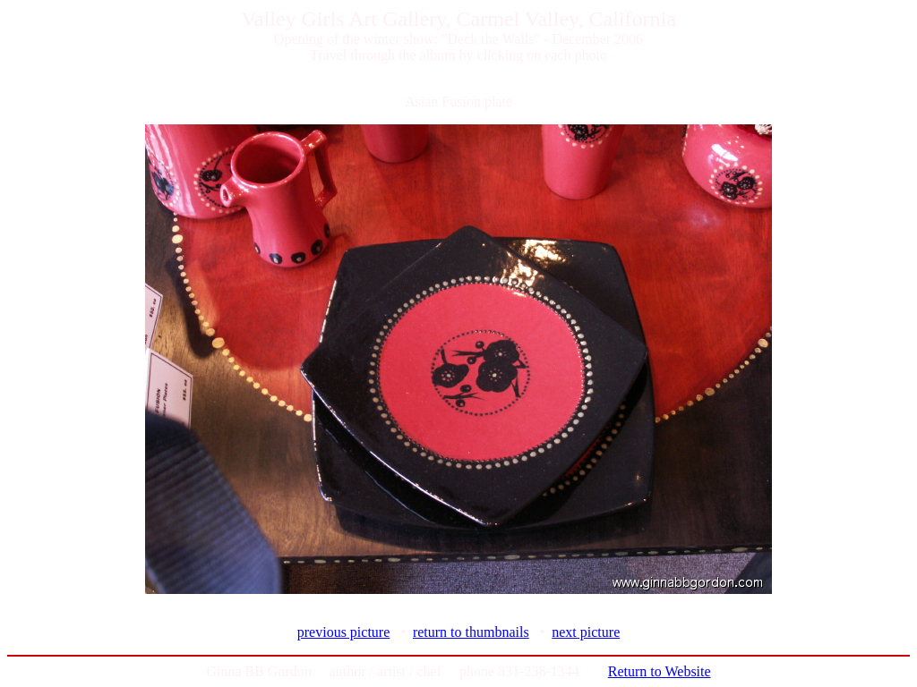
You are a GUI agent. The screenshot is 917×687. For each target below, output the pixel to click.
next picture (586, 632)
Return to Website (659, 671)
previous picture (343, 632)
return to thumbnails (471, 632)
